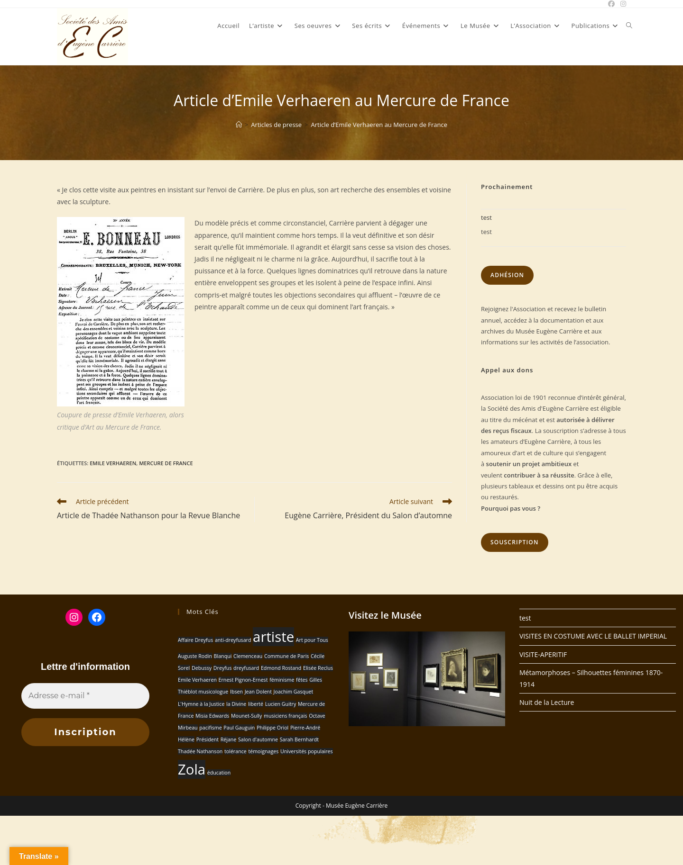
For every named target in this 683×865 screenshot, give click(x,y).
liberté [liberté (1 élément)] (255, 704)
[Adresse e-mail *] (85, 696)
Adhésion (507, 275)
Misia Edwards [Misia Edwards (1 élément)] (212, 715)
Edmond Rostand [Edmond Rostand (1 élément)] (281, 668)
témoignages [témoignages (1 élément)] (263, 751)
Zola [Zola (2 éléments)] (191, 769)
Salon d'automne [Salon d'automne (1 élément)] (258, 739)
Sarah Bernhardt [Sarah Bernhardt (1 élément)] (299, 739)
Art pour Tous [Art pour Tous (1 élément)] (312, 640)
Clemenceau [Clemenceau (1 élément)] (247, 656)
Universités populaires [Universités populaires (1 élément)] (306, 751)
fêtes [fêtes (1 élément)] (301, 679)
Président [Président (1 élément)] (207, 739)
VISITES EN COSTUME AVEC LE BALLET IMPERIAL (593, 635)
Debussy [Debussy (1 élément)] (202, 668)
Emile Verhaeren (113, 463)
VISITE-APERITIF (543, 654)
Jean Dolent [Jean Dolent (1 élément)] (258, 691)
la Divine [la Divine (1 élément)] (236, 704)
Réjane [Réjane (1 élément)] (229, 739)
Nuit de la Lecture (546, 702)
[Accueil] (239, 124)
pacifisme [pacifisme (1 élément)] (210, 727)
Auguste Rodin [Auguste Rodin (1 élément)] (195, 656)
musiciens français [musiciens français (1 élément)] (285, 715)
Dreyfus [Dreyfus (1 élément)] (222, 668)
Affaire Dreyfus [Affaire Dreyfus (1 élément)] (195, 640)
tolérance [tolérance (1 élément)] (235, 751)
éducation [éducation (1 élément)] (219, 772)
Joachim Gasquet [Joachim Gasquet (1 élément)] (294, 691)
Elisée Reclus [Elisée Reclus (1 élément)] (318, 668)
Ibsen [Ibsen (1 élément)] (236, 691)
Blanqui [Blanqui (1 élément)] (223, 656)
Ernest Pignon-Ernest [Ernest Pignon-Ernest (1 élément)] (243, 679)
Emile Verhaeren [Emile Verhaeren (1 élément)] (197, 679)
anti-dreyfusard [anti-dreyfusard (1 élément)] (233, 640)
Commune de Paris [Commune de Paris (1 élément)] (286, 656)
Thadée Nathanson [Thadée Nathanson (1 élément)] (200, 751)
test (486, 217)
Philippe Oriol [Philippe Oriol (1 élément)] (272, 727)
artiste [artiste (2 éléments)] (273, 636)
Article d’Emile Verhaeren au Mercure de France (379, 124)
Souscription (514, 542)
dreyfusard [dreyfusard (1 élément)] (246, 668)
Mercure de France (166, 463)
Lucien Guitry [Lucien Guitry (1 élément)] (280, 704)
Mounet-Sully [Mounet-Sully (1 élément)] (246, 715)
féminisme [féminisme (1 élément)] (281, 679)
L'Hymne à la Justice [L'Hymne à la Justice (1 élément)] (201, 704)
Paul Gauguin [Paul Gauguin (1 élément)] (239, 727)
